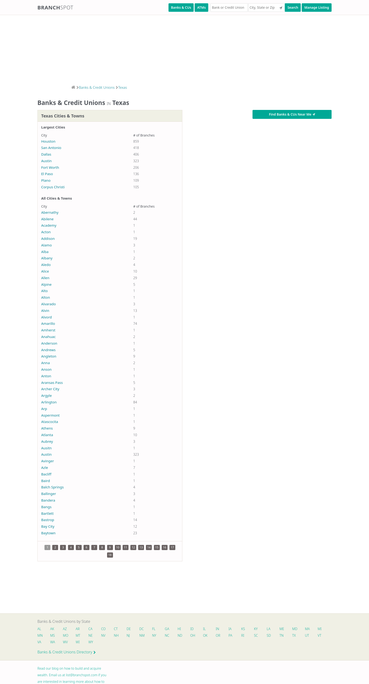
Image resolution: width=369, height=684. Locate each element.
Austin (46, 160)
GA (167, 629)
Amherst (48, 330)
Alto (44, 290)
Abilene (47, 219)
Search (292, 7)
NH (116, 635)
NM (141, 635)
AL (39, 629)
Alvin (45, 310)
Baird (45, 480)
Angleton (48, 356)
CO (103, 629)
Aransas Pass (52, 382)
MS (52, 635)
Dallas (46, 154)
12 (133, 547)
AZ (65, 629)
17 (172, 547)
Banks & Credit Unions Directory (66, 652)
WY (90, 642)
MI (320, 629)
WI (78, 642)
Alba (44, 251)
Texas (122, 87)
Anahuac (48, 336)
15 (156, 547)
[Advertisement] (141, 48)
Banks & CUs (181, 7)
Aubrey (47, 441)
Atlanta (47, 434)
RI (243, 635)
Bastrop (47, 519)
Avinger (47, 461)
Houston (48, 141)
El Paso (47, 173)
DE (129, 629)
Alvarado (48, 304)
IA (230, 629)
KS (243, 629)
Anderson (49, 343)
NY (154, 635)
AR (78, 629)
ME (282, 629)
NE (90, 635)
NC (167, 635)
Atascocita (49, 421)
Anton (46, 376)
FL (154, 629)
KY (256, 629)
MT (78, 635)
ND (180, 635)
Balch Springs (52, 487)
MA (307, 629)
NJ (128, 635)
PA (231, 635)
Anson (46, 369)
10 (117, 547)
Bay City (47, 526)
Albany (46, 258)
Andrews (48, 349)
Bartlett (47, 513)
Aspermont (50, 415)
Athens (47, 428)
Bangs (46, 506)
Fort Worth (50, 167)
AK (52, 629)
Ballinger (48, 493)
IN (217, 629)
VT (320, 635)
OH (192, 635)
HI (179, 629)
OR (218, 635)
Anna (45, 362)
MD (294, 629)
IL (204, 629)
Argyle (46, 395)
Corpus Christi (53, 187)
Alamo (46, 245)
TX (294, 635)
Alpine (46, 284)
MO (65, 635)
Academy (48, 225)
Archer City (50, 388)
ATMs (201, 7)
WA (52, 642)
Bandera (48, 500)
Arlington (49, 402)
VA (39, 642)
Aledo (46, 264)
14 (149, 547)
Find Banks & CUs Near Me (292, 114)
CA (90, 629)
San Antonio (51, 147)
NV (103, 635)
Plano (46, 180)
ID (192, 629)
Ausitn (46, 448)
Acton (46, 231)
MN (39, 635)
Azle (44, 467)
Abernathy (50, 212)
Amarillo (48, 323)
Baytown (48, 533)
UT (307, 635)
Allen (45, 277)
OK (205, 635)
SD (269, 635)
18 (110, 555)
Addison (48, 238)
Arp (44, 408)
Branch (55, 7)
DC (141, 629)
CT (116, 629)
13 (141, 547)
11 (125, 547)
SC (256, 635)
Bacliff (46, 474)
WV (65, 642)
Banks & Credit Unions (97, 87)
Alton (45, 297)
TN (282, 635)
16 (164, 547)
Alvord (46, 317)
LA (269, 629)
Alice (45, 271)
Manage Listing (316, 7)
